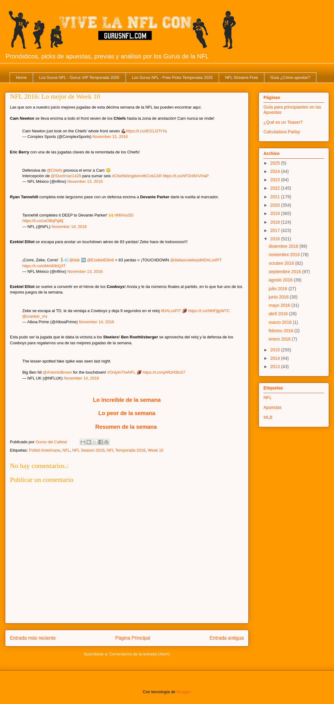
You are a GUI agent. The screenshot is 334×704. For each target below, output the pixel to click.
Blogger (183, 691)
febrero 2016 (281, 330)
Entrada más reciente (33, 638)
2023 (275, 179)
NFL (66, 450)
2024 (275, 171)
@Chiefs (54, 170)
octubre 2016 (282, 263)
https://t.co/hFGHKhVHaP (186, 176)
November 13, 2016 (110, 136)
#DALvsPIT (211, 260)
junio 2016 (279, 296)
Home (21, 77)
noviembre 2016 (285, 254)
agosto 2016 (281, 279)
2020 (275, 205)
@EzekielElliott (100, 260)
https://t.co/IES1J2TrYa (146, 131)
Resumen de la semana (126, 427)
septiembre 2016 (285, 271)
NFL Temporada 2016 (126, 450)
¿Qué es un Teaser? (283, 122)
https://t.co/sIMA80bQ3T (44, 266)
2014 (275, 358)
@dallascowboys (185, 260)
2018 (275, 222)
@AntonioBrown (57, 372)
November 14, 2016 (69, 226)
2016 (275, 238)
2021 (275, 196)
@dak (74, 260)
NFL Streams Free (241, 77)
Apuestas (272, 407)
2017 (275, 230)
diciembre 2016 (284, 246)
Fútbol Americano (44, 450)
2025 (275, 163)
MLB (267, 417)
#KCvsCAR (151, 176)
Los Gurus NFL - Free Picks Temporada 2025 (172, 77)
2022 (275, 188)
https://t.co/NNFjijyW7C (209, 310)
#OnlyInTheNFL (121, 372)
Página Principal (132, 638)
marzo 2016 (281, 322)
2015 (275, 349)
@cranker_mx (34, 316)
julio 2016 (279, 288)
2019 (275, 213)
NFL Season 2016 (88, 450)
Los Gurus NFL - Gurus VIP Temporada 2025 (79, 77)
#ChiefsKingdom (126, 176)
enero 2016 (280, 339)
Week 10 (155, 450)
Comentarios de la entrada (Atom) (139, 654)
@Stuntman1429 (66, 176)
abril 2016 (279, 313)
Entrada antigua (227, 638)
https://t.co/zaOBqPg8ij (42, 220)
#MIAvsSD (123, 215)
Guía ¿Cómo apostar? (290, 77)
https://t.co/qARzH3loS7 (164, 372)
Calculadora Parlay (281, 131)
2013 (275, 366)
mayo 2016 (280, 305)
